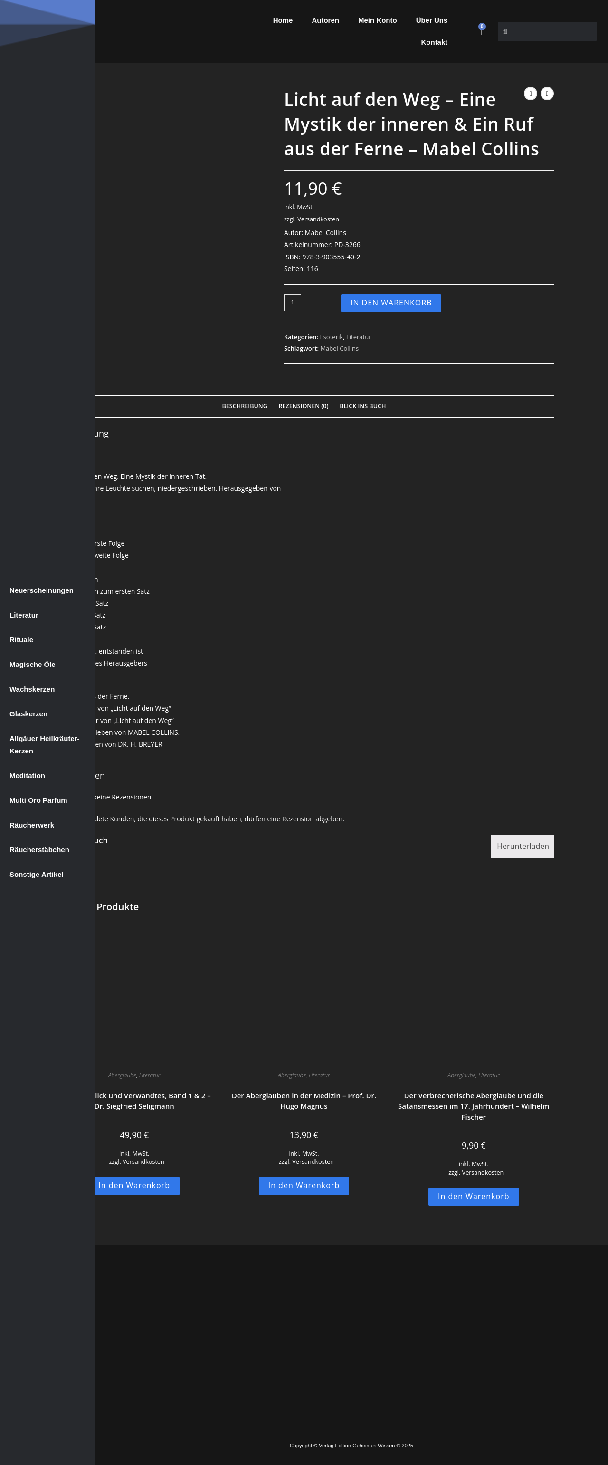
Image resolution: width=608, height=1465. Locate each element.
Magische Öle (33, 664)
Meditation (27, 775)
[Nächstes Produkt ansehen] (547, 93)
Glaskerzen (29, 714)
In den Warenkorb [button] (134, 1185)
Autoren (325, 20)
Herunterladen (523, 846)
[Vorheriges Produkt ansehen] (530, 93)
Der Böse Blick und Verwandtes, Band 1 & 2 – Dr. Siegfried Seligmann (134, 1101)
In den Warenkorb (391, 302)
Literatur (24, 615)
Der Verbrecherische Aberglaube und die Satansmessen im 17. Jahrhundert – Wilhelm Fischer (473, 1106)
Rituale (21, 640)
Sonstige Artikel (37, 874)
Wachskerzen (32, 689)
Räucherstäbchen (39, 850)
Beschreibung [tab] (244, 406)
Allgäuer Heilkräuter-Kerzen (45, 744)
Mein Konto (377, 20)
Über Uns (432, 20)
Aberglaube (122, 1075)
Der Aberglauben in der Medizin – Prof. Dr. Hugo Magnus (304, 1101)
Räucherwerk (32, 825)
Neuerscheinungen (42, 590)
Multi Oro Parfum (38, 800)
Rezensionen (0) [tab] (303, 406)
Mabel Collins (339, 348)
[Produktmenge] (292, 302)
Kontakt (434, 42)
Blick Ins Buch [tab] (363, 406)
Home (283, 20)
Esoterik (331, 337)
